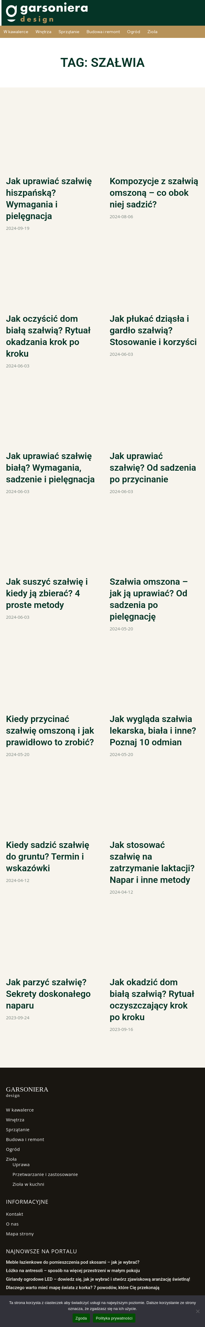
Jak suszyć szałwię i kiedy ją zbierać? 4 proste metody (47, 593)
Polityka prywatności (114, 1318)
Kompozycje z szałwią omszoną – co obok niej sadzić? (154, 193)
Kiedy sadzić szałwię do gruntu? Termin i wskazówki (47, 856)
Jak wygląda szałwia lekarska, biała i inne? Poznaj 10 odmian (153, 730)
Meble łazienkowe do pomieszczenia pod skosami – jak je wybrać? (73, 1262)
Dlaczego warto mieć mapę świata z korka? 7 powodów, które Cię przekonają (82, 1287)
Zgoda (81, 1318)
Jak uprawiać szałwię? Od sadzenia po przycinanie (153, 467)
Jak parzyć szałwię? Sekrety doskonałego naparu (48, 994)
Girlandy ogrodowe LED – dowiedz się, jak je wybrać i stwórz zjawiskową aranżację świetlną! (98, 1279)
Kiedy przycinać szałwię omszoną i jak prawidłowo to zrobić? (50, 730)
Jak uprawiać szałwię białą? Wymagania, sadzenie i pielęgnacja (50, 467)
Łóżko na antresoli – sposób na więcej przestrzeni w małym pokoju (73, 1270)
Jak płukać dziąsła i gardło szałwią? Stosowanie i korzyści (153, 330)
